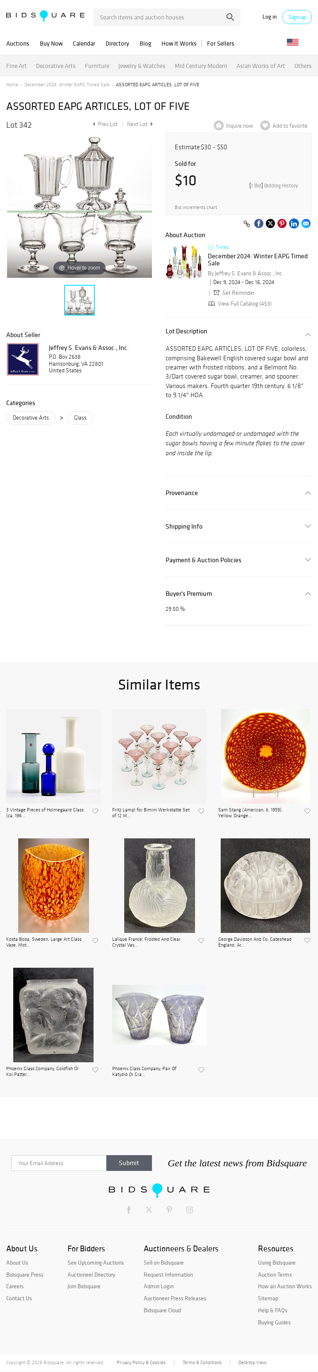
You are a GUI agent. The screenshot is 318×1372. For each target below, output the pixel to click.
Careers (15, 1286)
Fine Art (16, 66)
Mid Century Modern (201, 66)
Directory (117, 43)
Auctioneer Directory (91, 1274)
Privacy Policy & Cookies (141, 1362)
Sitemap (268, 1298)
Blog (145, 43)
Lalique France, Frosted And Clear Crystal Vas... (146, 942)
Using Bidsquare (277, 1262)
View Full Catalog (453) (239, 303)
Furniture (97, 66)
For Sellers (220, 43)
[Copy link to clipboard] (247, 224)
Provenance (182, 493)
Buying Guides (274, 1322)
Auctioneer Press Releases (175, 1298)
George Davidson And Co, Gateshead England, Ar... (255, 942)
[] (273, 185)
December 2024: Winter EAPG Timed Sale (67, 84)
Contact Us (19, 1298)
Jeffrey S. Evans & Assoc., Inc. (89, 347)
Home (12, 84)
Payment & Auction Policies (203, 560)
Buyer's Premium (189, 593)
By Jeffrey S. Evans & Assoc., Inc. (245, 273)
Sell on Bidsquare (164, 1262)
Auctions (17, 43)
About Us (17, 1262)
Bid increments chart (196, 207)
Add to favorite (290, 125)
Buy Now (51, 43)
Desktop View (252, 1362)
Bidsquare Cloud (162, 1310)
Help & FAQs (272, 1310)
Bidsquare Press (24, 1274)
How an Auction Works (285, 1286)
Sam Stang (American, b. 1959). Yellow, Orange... (250, 812)
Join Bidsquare (84, 1286)
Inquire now (239, 125)
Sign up (297, 17)
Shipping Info (184, 526)
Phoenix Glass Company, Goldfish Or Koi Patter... (42, 1071)
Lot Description (186, 331)
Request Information (168, 1274)
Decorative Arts (56, 66)
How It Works (179, 43)
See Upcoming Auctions (95, 1262)
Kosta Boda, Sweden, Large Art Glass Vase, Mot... (44, 942)
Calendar (84, 43)
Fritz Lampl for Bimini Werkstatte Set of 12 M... (151, 812)
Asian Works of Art (260, 66)
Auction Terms (275, 1274)
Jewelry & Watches (142, 66)
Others (303, 66)
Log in (270, 17)
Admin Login (158, 1286)
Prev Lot (104, 124)
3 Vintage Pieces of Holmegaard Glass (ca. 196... (45, 812)
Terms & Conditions (202, 1362)
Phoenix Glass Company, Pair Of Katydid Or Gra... (144, 1071)
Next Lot (140, 124)
